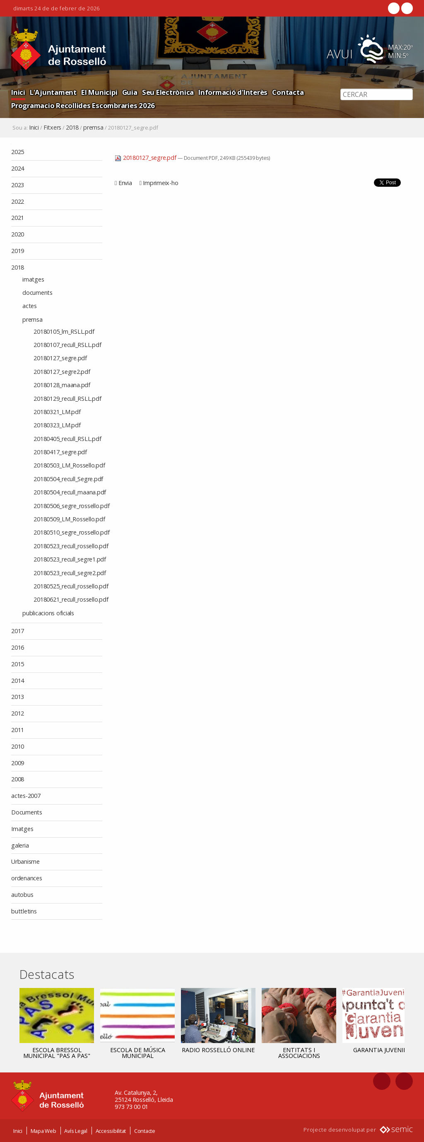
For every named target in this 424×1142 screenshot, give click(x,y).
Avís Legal (75, 1131)
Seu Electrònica (168, 92)
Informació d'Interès (232, 92)
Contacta (288, 92)
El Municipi (99, 92)
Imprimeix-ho (160, 183)
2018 (72, 127)
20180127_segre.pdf (146, 157)
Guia (129, 92)
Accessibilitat (111, 1131)
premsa (93, 127)
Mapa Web (43, 1131)
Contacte (144, 1131)
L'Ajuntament (53, 92)
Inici (18, 92)
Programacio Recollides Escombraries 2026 (83, 105)
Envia (125, 183)
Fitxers (52, 127)
